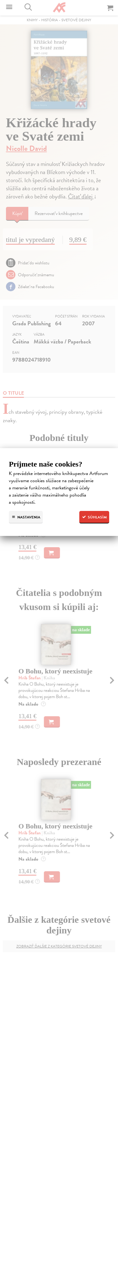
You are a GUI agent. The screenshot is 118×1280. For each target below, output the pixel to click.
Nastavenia (25, 517)
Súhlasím (94, 517)
